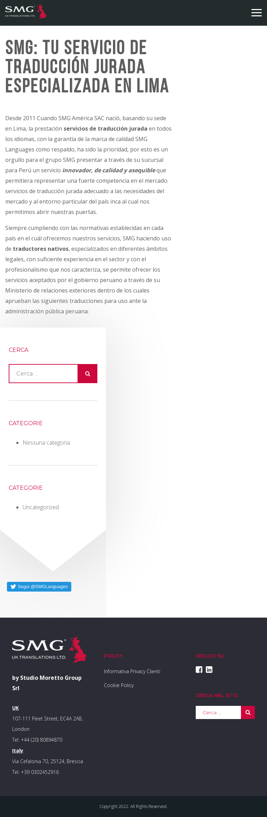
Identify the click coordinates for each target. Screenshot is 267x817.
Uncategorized (41, 507)
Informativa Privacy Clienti (132, 671)
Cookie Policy (119, 685)
